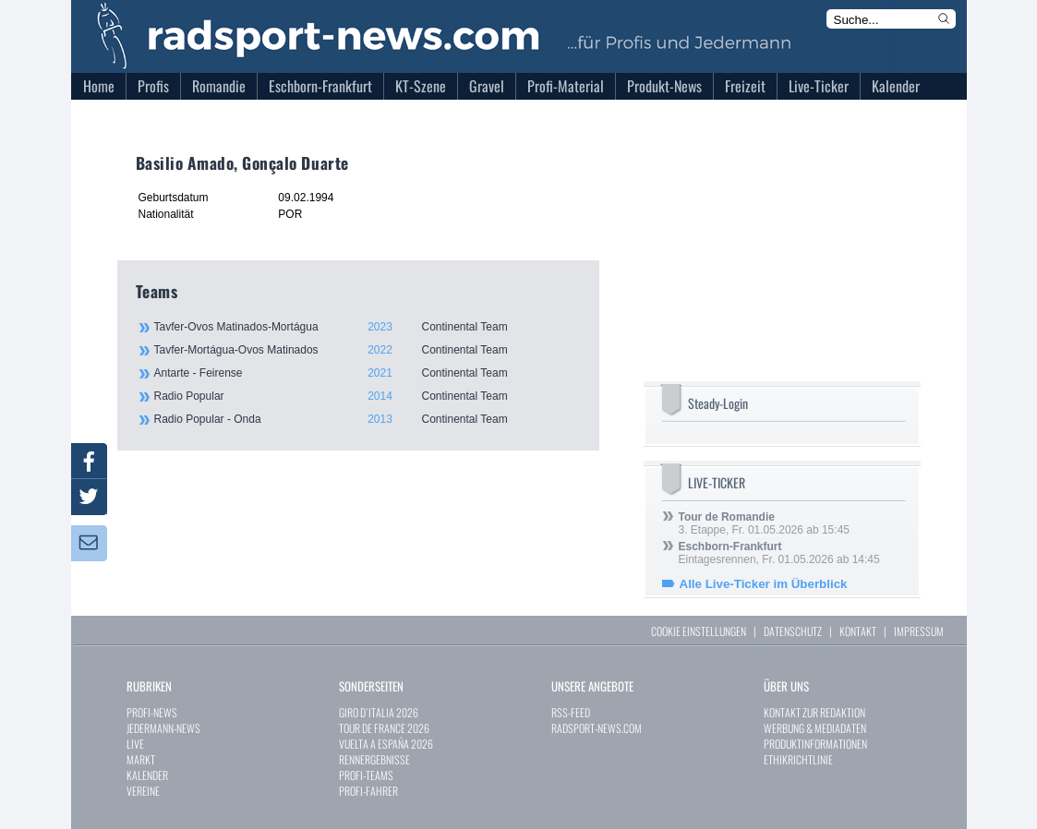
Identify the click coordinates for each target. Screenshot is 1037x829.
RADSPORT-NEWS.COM (596, 728)
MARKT (141, 759)
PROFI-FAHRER (368, 791)
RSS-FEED (570, 712)
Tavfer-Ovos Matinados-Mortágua (366, 326)
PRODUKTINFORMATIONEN (815, 743)
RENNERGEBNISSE (374, 759)
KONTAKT (857, 631)
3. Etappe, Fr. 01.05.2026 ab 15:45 (764, 523)
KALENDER (147, 775)
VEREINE (143, 791)
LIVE (135, 743)
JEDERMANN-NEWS (163, 728)
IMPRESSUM (919, 631)
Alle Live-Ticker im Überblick (764, 584)
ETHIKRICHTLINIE (798, 759)
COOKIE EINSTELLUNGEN (698, 631)
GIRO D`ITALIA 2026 (378, 712)
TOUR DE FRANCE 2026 (384, 728)
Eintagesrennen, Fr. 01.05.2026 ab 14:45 (779, 553)
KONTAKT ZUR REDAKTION (814, 712)
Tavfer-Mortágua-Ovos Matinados (366, 349)
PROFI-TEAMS (366, 775)
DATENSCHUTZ (793, 631)
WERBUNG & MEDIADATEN (815, 728)
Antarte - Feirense (366, 372)
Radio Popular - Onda (366, 419)
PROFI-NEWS (152, 712)
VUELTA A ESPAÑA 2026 (386, 743)
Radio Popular (366, 396)
